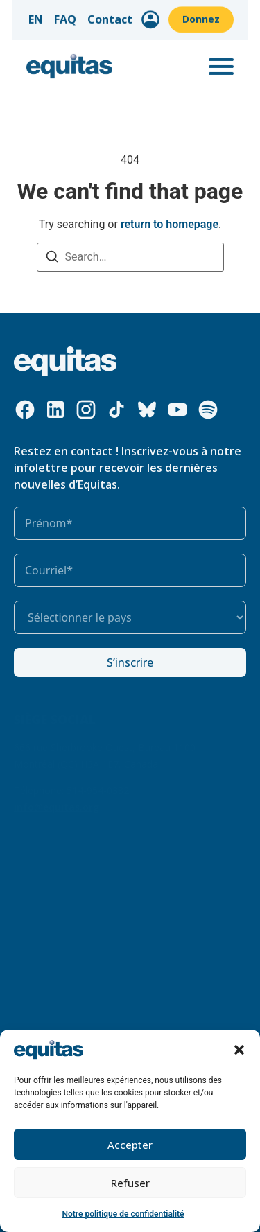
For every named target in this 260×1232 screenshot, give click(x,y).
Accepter (130, 1145)
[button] (239, 1050)
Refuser (130, 1183)
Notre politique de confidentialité (123, 1214)
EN (48, 16)
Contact (122, 16)
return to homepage (169, 224)
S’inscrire (130, 662)
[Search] (52, 258)
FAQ (78, 16)
